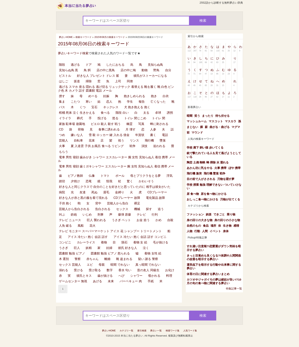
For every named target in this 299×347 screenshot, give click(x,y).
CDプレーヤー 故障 (126, 197)
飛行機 (149, 140)
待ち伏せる (222, 115)
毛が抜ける (160, 242)
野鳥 (156, 70)
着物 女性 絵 (152, 253)
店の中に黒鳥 (105, 70)
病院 (62, 192)
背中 (98, 203)
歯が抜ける (105, 275)
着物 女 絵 (140, 242)
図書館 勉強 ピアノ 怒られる (110, 253)
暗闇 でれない (119, 264)
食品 (206, 225)
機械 (137, 209)
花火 (92, 225)
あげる (97, 281)
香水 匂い (124, 270)
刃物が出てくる (230, 199)
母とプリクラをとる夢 (145, 175)
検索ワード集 (172, 330)
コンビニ (65, 242)
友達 (83, 192)
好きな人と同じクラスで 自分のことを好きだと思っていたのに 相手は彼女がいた (114, 186)
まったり (207, 115)
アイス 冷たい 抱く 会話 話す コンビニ (139, 236)
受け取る (95, 270)
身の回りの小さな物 (227, 220)
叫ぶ (62, 214)
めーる (92, 96)
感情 (236, 225)
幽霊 (129, 124)
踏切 (62, 181)
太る (146, 112)
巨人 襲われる (96, 220)
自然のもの (194, 225)
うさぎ (63, 247)
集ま (62, 101)
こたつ (75, 101)
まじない (192, 127)
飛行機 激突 (194, 173)
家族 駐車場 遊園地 (72, 124)
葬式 (80, 118)
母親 (102, 264)
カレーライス (86, 242)
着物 (104, 242)
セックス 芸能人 (70, 264)
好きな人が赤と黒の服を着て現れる (83, 197)
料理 (169, 275)
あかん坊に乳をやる (199, 168)
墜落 (163, 140)
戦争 (132, 146)
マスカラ (230, 121)
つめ (62, 135)
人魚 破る (65, 225)
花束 (92, 140)
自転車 (78, 140)
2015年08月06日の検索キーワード (93, 43)
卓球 (158, 112)
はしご (63, 81)
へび (121, 275)
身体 (226, 231)
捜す (62, 96)
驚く (130, 181)
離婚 (107, 259)
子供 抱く (65, 203)
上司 (118, 81)
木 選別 (64, 259)
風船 (81, 225)
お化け (169, 270)
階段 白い (122, 112)
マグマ (235, 127)
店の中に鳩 (128, 70)
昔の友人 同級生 (148, 270)
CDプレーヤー (157, 192)
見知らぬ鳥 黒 (68, 70)
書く (153, 135)
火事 (62, 146)
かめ (158, 220)
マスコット (216, 121)
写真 (141, 124)
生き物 (227, 225)
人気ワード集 (190, 330)
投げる (102, 118)
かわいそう (146, 181)
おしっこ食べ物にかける (202, 199)
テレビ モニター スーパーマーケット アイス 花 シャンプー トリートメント (110, 231)
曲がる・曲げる (220, 127)
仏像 (92, 175)
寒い (89, 101)
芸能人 (63, 140)
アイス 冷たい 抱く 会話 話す (88, 236)
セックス (122, 209)
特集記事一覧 (234, 288)
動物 (144, 70)
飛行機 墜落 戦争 (214, 173)
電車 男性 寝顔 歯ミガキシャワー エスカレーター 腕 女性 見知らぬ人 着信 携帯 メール (116, 168)
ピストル (65, 75)
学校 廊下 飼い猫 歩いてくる (205, 147)
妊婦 (109, 247)
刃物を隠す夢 (225, 179)
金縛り (119, 192)
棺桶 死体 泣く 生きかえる (77, 112)
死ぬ (94, 192)
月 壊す (130, 129)
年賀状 (139, 135)
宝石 (94, 107)
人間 (205, 231)
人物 (189, 231)
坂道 (77, 81)
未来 (111, 281)
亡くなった (158, 101)
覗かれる (154, 275)
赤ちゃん (92, 259)
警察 (78, 259)
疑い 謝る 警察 (148, 259)
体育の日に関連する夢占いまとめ (208, 274)
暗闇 (189, 115)
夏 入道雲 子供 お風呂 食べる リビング (97, 146)
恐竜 (89, 181)
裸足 (137, 203)
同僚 (130, 81)
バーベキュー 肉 (131, 281)
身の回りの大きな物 (199, 220)
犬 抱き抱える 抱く (137, 107)
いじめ (87, 214)
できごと (219, 214)
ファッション (195, 214)
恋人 (109, 101)
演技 (144, 146)
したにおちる (115, 64)
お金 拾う (143, 220)
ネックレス (110, 107)
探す (149, 209)
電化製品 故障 (155, 197)
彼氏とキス (84, 275)
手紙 (151, 281)
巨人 (77, 247)
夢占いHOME (109, 330)
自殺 (170, 220)
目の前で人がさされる (201, 179)
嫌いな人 (77, 135)
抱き (154, 96)
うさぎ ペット (121, 220)
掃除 (89, 81)
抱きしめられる (134, 96)
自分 (168, 70)
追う (161, 209)
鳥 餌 (87, 70)
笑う (197, 115)
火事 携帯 (220, 168)
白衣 (166, 96)
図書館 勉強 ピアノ (72, 253)
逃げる (75, 64)
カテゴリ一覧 (126, 330)
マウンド (197, 132)
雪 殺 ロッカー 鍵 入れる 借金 (109, 135)
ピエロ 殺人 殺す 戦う (106, 124)
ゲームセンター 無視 (73, 281)
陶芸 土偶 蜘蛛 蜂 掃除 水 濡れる (208, 162)
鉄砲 (74, 214)
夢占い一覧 (156, 330)
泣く (146, 247)
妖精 (89, 247)
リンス (134, 140)
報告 (142, 101)
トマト (105, 175)
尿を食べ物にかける (214, 193)
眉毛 (106, 192)
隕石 (124, 242)
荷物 (81, 129)
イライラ (65, 118)
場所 (213, 225)
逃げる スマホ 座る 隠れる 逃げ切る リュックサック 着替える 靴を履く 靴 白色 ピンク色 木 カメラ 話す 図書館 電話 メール (116, 88)
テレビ (141, 214)
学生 (130, 101)
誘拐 (170, 112)
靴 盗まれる (124, 259)
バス (62, 107)
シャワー (136, 275)
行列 (155, 214)
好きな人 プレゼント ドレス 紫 (98, 75)
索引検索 (141, 330)
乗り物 (231, 214)
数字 (110, 270)
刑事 (100, 214)
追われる (159, 146)
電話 (165, 135)
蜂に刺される (159, 124)
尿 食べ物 (193, 193)
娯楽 (208, 214)
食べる (105, 112)
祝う (121, 140)
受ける (78, 270)
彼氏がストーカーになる (150, 75)
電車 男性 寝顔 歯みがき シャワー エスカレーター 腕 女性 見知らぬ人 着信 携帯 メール (116, 159)
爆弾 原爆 (124, 214)
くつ (83, 107)
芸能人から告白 (117, 203)
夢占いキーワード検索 (73, 53)
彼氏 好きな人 (127, 247)
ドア (89, 64)
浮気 (169, 175)
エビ (90, 264)
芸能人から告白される (74, 209)
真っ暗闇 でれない (148, 264)
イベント (215, 231)
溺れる (63, 270)
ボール (120, 175)
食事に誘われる (109, 129)
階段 (62, 64)
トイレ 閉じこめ (135, 118)
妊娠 (106, 96)
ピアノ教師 (75, 175)
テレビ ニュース (70, 220)
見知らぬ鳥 (155, 64)
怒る (115, 118)
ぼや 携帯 (234, 168)
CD (61, 129)
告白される (102, 209)
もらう (63, 151)
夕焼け (75, 181)
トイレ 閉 (158, 118)
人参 (153, 129)
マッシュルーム (197, 121)
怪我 (109, 181)
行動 (197, 231)
